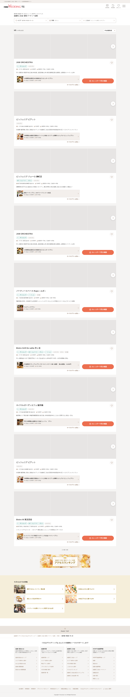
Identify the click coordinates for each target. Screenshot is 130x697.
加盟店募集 (75, 688)
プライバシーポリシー (43, 688)
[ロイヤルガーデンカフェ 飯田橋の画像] (65, 389)
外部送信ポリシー (54, 688)
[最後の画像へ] (113, 46)
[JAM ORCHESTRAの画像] (65, 46)
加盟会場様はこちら (66, 688)
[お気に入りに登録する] (112, 63)
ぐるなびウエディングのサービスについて (91, 688)
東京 (58, 636)
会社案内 (21, 688)
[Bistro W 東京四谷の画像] (65, 503)
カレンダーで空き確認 (98, 81)
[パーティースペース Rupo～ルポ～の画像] (65, 275)
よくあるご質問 (107, 688)
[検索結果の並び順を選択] (109, 30)
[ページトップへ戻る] (65, 630)
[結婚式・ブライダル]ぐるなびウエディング (25, 636)
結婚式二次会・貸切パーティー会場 (46, 636)
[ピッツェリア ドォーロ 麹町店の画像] (65, 161)
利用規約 (27, 688)
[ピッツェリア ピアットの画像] (65, 103)
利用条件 (33, 688)
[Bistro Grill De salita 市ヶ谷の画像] (65, 332)
